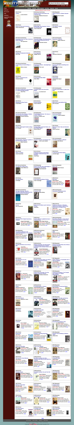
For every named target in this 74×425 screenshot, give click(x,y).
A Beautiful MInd (56, 358)
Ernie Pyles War (56, 372)
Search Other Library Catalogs (8, 18)
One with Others (19, 179)
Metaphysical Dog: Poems (21, 102)
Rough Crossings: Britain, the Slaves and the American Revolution (42, 260)
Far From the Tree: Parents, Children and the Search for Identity (24, 115)
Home (5, 8)
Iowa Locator (46, 420)
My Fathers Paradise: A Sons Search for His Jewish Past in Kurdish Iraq (61, 219)
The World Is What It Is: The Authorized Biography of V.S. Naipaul (24, 232)
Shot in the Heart (56, 408)
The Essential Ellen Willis (40, 77)
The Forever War (38, 231)
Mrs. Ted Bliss (19, 396)
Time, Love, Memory (38, 346)
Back (43, 418)
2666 (54, 231)
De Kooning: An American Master (60, 286)
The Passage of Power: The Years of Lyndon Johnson (42, 115)
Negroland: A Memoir (57, 39)
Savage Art (55, 396)
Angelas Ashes (56, 384)
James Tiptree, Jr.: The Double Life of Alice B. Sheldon (61, 260)
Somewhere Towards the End (59, 191)
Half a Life (55, 166)
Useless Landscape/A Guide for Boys (24, 126)
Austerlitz (18, 321)
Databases (6, 15)
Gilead (17, 286)
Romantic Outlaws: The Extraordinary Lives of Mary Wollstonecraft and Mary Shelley (42, 40)
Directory (34, 8)
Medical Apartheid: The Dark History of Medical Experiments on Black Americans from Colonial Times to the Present (42, 246)
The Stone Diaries (20, 408)
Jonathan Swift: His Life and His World (41, 90)
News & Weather (40, 8)
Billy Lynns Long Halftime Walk (60, 102)
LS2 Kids (58, 5)
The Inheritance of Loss (21, 259)
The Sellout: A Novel (57, 26)
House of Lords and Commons (22, 26)
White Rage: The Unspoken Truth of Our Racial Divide (42, 27)
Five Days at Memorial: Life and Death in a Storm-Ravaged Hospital (24, 90)
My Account (63, 5)
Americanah (55, 77)
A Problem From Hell (38, 309)
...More (62, 184)
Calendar (29, 8)
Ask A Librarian (28, 420)
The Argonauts (37, 53)
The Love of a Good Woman (22, 358)
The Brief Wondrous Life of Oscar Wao (23, 245)
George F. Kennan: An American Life (42, 139)
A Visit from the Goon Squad (59, 152)
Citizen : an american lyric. (22, 77)
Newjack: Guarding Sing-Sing (40, 333)
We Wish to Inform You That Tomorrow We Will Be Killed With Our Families (42, 359)
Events (56, 8)
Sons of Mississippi (38, 298)
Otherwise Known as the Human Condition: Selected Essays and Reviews (41, 153)
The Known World (20, 298)
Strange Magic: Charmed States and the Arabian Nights (42, 127)
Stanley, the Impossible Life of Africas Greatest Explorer (61, 245)
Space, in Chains (19, 152)
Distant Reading (37, 102)
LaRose (17, 13)
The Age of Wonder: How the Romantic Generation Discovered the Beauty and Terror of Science (24, 192)
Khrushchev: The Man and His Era (60, 298)
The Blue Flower (19, 372)
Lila (53, 53)
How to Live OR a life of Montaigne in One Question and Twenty (42, 167)
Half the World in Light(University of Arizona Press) (42, 219)
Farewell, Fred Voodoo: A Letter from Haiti (61, 90)
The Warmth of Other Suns (22, 166)
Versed (17, 205)
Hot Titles (47, 8)
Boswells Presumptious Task (59, 321)
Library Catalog (34, 420)
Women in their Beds (20, 384)
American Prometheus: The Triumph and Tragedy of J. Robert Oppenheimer (61, 273)
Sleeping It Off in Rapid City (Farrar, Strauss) (24, 219)
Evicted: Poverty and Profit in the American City (41, 14)
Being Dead (18, 333)
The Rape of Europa (38, 408)
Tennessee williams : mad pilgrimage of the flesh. (42, 65)
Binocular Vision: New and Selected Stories (61, 127)
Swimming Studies (57, 114)
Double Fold (37, 321)
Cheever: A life (37, 191)
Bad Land (36, 384)
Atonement (18, 309)
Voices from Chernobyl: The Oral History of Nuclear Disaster (41, 273)
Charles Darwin (56, 309)
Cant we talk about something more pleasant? (61, 65)
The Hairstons (56, 346)
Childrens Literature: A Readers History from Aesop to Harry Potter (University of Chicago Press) (60, 206)
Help (67, 5)
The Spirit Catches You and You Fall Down (42, 372)
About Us (52, 8)
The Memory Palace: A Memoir (59, 139)
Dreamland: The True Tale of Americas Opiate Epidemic (24, 40)
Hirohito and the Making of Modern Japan (60, 334)
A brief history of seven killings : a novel (23, 65)
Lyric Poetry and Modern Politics (41, 179)
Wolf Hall (55, 179)
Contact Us (40, 420)
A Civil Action (37, 396)
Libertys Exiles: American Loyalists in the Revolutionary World (24, 140)
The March (18, 272)
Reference (6, 10)
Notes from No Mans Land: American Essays (42, 206)
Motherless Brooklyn (20, 346)
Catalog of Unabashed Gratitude (23, 53)
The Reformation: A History (40, 286)
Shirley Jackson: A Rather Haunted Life (60, 14)
